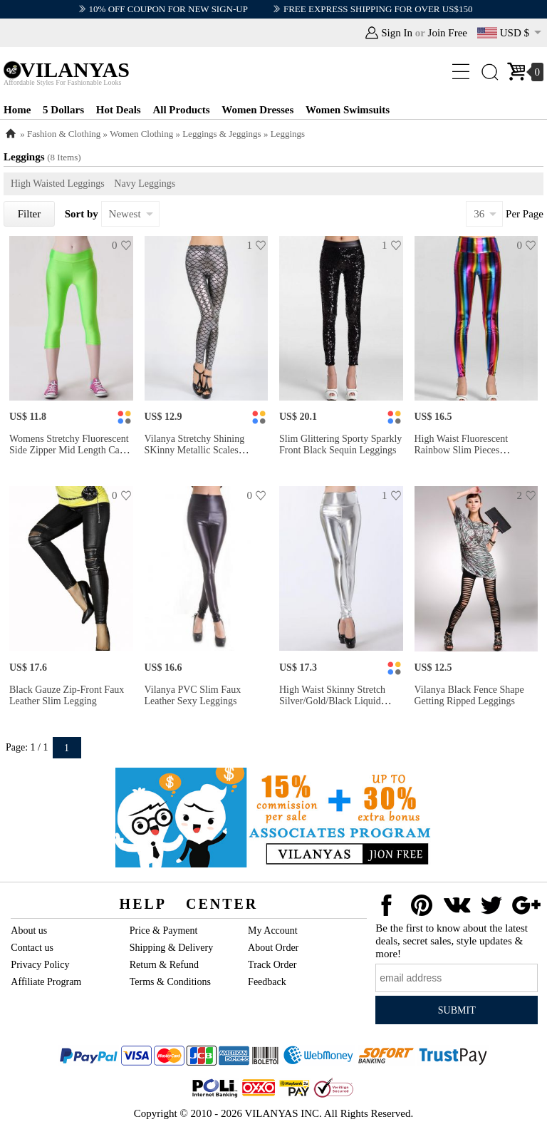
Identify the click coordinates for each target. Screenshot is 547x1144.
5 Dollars (63, 109)
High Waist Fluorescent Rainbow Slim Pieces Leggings (462, 450)
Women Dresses (257, 109)
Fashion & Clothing (63, 133)
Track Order (272, 964)
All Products (180, 109)
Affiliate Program (46, 981)
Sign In (396, 32)
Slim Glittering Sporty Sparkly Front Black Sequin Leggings (340, 444)
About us (29, 930)
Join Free (447, 32)
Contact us (32, 947)
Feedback (267, 981)
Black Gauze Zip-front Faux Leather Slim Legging (66, 695)
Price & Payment (164, 930)
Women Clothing (141, 133)
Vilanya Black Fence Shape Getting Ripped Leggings (469, 695)
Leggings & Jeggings (221, 133)
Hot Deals (118, 109)
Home (17, 109)
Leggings (288, 133)
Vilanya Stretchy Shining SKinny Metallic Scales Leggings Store (195, 450)
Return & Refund (164, 964)
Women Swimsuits (348, 109)
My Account (273, 930)
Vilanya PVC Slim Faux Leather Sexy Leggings (193, 695)
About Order (273, 947)
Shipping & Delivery (171, 947)
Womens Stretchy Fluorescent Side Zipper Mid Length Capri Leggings (69, 450)
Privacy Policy (40, 964)
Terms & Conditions (170, 981)
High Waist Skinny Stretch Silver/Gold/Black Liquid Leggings (332, 701)
